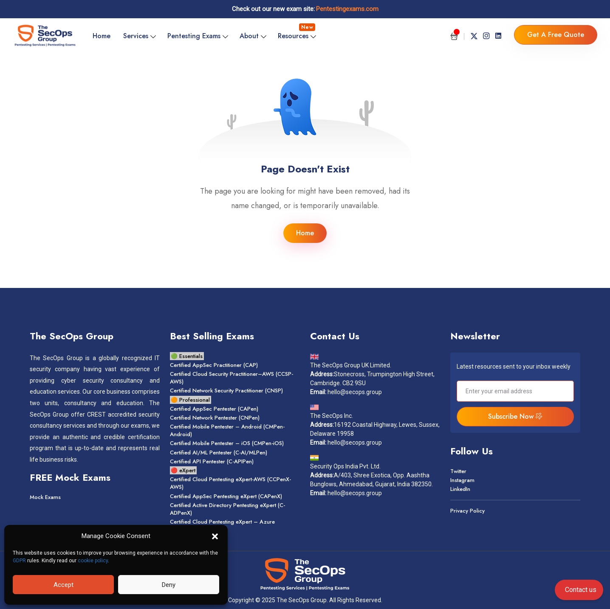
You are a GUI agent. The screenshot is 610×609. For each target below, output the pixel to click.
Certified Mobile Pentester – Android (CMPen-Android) (227, 430)
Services (135, 36)
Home (101, 36)
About (249, 36)
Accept (63, 585)
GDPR (19, 561)
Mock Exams (45, 497)
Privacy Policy (467, 511)
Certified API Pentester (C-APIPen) (212, 461)
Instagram (462, 480)
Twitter (458, 471)
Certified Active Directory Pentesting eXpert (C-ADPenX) (227, 509)
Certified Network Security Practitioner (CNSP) (226, 390)
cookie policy (93, 561)
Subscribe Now (515, 416)
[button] (215, 536)
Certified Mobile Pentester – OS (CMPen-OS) (227, 443)
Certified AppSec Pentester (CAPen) (214, 409)
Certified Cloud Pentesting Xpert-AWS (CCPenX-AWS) (230, 483)
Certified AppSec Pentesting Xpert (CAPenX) (226, 496)
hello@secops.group (355, 392)
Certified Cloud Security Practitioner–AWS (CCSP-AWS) (231, 378)
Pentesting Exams (193, 36)
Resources (296, 32)
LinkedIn (460, 489)
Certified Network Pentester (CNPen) (215, 418)
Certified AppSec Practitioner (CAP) (214, 365)
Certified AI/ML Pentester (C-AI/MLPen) (218, 452)
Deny (168, 585)
